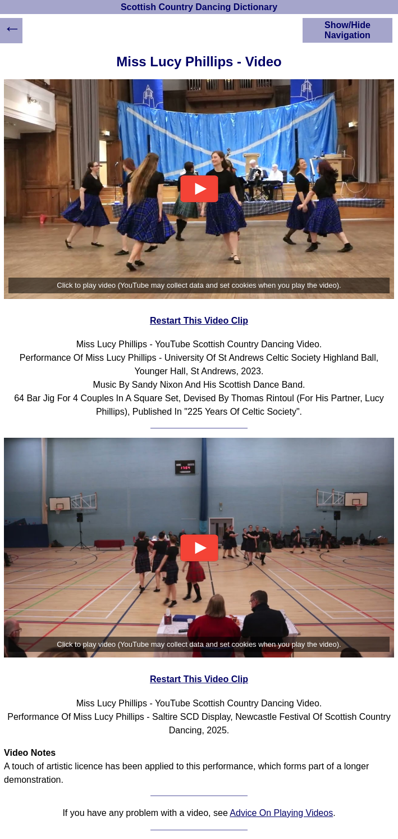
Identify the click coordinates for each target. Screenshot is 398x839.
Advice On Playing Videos (281, 813)
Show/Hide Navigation (347, 30)
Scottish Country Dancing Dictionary (199, 7)
